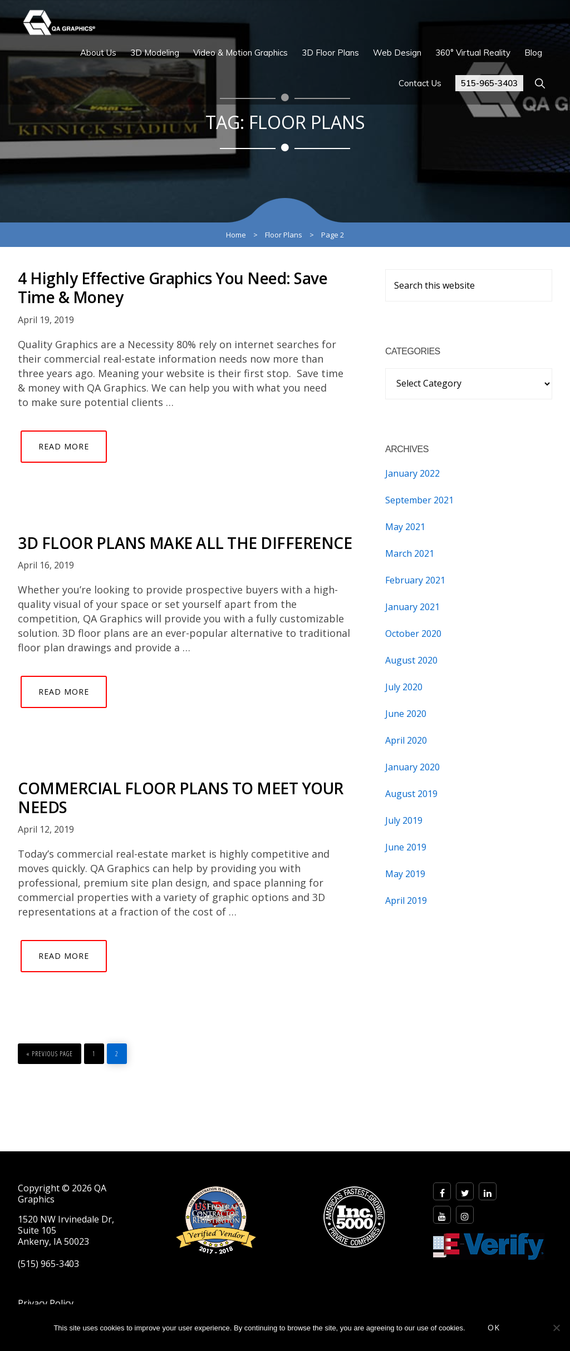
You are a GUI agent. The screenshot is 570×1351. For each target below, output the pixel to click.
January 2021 (412, 607)
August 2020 (411, 660)
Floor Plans (283, 235)
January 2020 (412, 767)
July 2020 (403, 687)
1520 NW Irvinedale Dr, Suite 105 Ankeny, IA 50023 (66, 1231)
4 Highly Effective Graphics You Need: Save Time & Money (172, 288)
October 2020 (413, 633)
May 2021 (405, 527)
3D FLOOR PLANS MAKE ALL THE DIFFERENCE (185, 542)
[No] (556, 1327)
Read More (63, 446)
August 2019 (411, 794)
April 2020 (406, 740)
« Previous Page (49, 1050)
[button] (540, 83)
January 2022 (412, 473)
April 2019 (406, 900)
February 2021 (415, 580)
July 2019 (403, 820)
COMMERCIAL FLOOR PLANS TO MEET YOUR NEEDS (180, 798)
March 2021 (409, 553)
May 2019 (405, 874)
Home (236, 235)
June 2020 (405, 713)
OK (494, 1327)
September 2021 (419, 500)
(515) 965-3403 (48, 1264)
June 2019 (405, 847)
